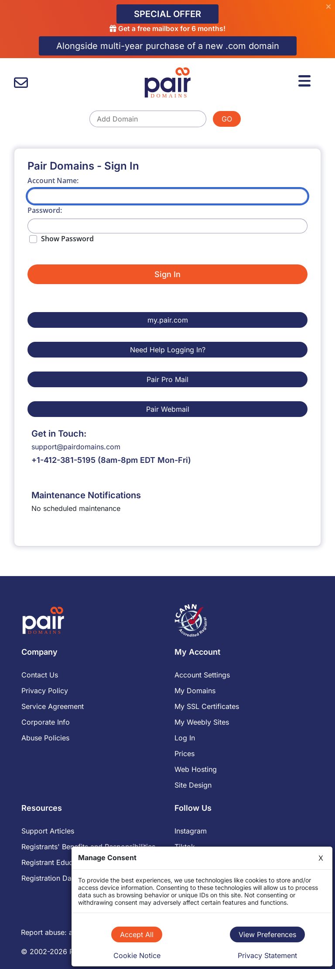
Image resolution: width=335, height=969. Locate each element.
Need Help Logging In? (167, 349)
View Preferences (267, 934)
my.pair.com (167, 320)
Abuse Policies (45, 737)
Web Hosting (195, 769)
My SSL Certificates (206, 706)
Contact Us (39, 674)
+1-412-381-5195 (63, 460)
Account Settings (202, 674)
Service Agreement (52, 706)
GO (227, 119)
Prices (184, 753)
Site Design (193, 785)
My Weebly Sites (201, 722)
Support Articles (47, 831)
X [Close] (320, 858)
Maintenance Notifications (86, 495)
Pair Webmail (167, 409)
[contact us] (21, 82)
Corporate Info (45, 722)
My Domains (194, 690)
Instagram (190, 831)
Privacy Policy (44, 690)
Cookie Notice (137, 955)
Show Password (67, 238)
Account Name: (53, 180)
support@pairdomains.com (75, 446)
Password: (44, 210)
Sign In (167, 274)
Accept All (137, 934)
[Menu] (305, 80)
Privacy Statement (267, 955)
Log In (184, 737)
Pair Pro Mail (167, 379)
